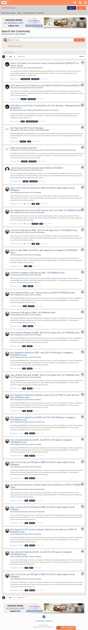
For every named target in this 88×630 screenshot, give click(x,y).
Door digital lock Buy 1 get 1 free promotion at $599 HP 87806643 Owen (42, 292)
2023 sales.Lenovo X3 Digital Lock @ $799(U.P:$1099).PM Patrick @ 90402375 (45, 85)
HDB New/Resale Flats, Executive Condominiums (43, 110)
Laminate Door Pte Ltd (17, 130)
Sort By (82, 56)
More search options (15, 46)
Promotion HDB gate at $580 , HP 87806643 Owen (32, 312)
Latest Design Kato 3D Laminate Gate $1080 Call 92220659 (36, 168)
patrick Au (13, 68)
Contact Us (48, 621)
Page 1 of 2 (21, 56)
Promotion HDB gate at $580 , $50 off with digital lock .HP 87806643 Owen (43, 230)
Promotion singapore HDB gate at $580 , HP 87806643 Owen (37, 273)
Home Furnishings (36, 170)
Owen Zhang (14, 192)
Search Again (79, 40)
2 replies (27, 204)
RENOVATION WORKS (42, 130)
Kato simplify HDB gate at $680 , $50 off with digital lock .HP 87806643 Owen (44, 332)
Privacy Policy (40, 621)
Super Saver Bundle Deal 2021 (23, 148)
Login (71, 8)
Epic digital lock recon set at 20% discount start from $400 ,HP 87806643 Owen (45, 210)
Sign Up (81, 8)
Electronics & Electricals (35, 68)
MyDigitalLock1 (15, 170)
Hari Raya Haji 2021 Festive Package (26, 128)
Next (10, 56)
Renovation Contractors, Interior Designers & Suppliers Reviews (56, 150)
